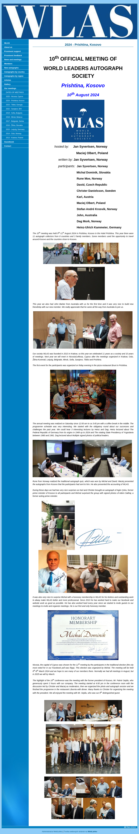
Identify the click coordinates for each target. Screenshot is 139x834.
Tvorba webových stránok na (80, 831)
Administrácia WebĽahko (52, 831)
